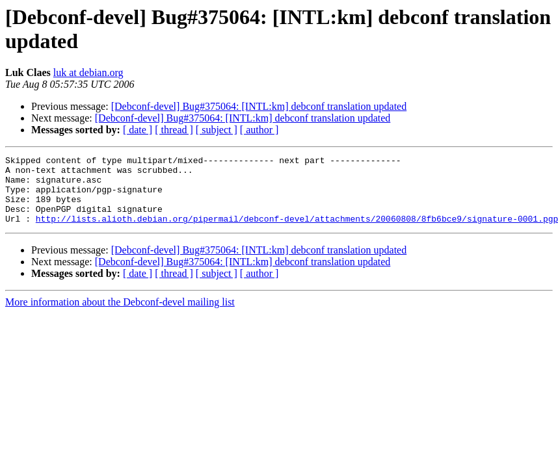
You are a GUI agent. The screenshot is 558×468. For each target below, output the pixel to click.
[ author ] (259, 129)
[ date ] (137, 129)
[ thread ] (174, 129)
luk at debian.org (88, 72)
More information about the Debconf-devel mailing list (120, 315)
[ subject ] (216, 129)
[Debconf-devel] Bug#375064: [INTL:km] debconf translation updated (259, 106)
